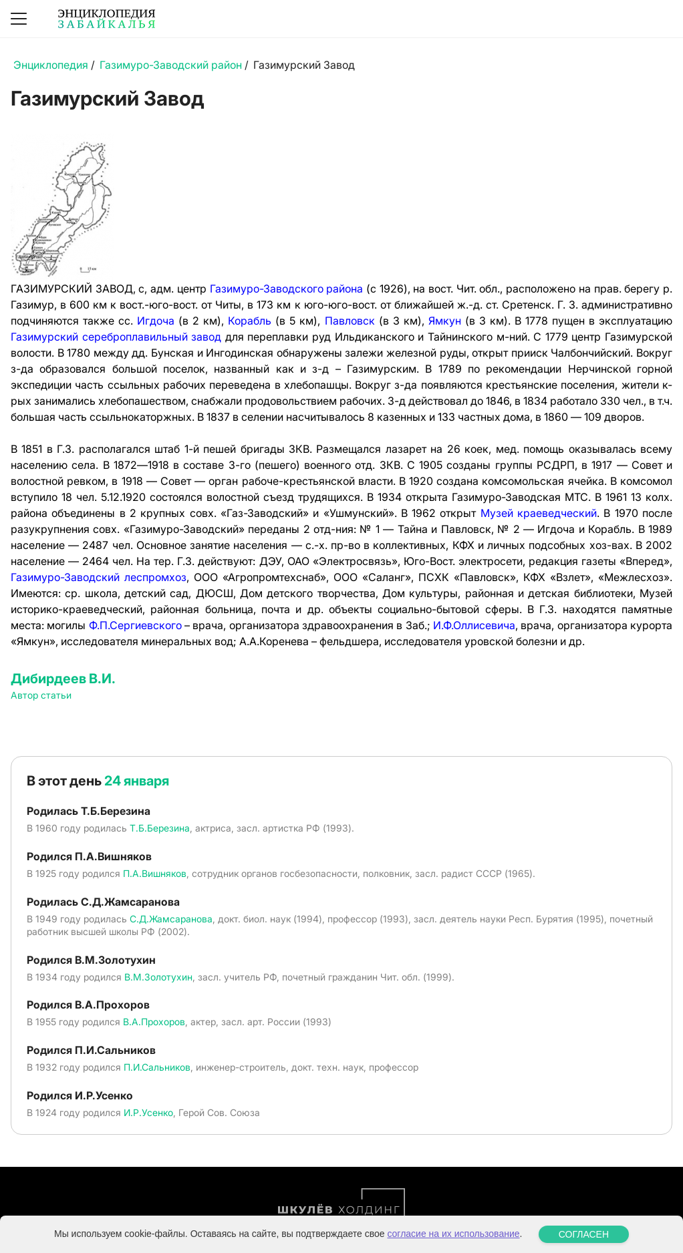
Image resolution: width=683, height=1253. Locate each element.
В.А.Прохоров (154, 1021)
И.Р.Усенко (148, 1112)
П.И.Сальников (157, 1067)
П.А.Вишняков (154, 873)
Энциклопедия (50, 64)
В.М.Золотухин (158, 976)
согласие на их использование (453, 1233)
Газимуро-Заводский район (171, 64)
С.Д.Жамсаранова (171, 918)
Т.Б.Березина (160, 828)
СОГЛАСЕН (584, 1234)
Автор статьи (41, 695)
